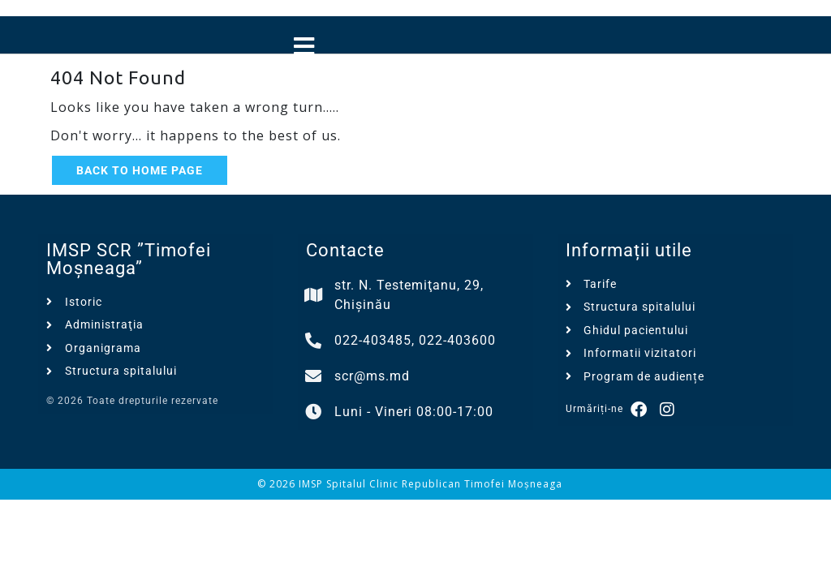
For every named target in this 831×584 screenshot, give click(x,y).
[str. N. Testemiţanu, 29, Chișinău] (314, 295)
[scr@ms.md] (314, 376)
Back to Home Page (139, 170)
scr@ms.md (372, 376)
